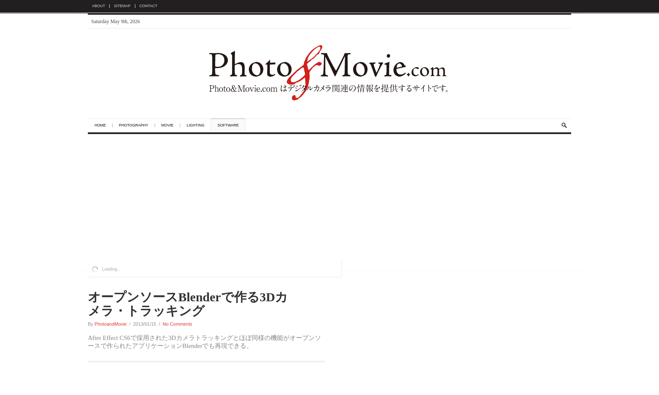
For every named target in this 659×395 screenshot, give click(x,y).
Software (228, 125)
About (98, 6)
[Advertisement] (329, 197)
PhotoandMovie (111, 324)
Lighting (196, 125)
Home (100, 125)
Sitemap (122, 6)
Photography (133, 125)
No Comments (177, 324)
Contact (149, 6)
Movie (167, 125)
